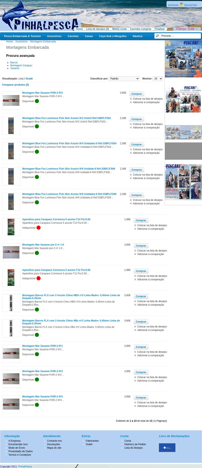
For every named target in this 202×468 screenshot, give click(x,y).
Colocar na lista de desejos (148, 98)
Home (79, 29)
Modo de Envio (16, 447)
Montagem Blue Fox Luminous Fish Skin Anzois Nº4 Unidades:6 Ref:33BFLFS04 (69, 143)
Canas (89, 36)
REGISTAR (190, 5)
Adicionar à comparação (146, 102)
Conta (127, 440)
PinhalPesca (25, 466)
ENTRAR (173, 5)
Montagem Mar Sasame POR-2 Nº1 (42, 346)
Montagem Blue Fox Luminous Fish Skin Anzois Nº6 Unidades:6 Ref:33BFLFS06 (69, 194)
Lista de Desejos (133, 447)
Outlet (89, 444)
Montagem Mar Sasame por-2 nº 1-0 (43, 244)
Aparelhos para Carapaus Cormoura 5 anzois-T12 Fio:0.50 (56, 270)
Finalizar (160, 29)
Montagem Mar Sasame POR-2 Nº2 (42, 371)
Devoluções (53, 444)
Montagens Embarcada (43, 41)
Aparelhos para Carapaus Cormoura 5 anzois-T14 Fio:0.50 (56, 219)
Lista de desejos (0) (97, 29)
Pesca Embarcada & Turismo (22, 36)
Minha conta (119, 29)
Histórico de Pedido (135, 444)
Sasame (14, 68)
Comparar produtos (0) (15, 84)
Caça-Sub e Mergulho (113, 36)
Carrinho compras (140, 29)
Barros (14, 62)
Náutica (137, 36)
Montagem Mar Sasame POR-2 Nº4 (42, 396)
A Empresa (14, 440)
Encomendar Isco (18, 444)
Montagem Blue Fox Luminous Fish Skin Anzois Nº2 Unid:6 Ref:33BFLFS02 (66, 118)
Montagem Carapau (21, 65)
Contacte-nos (54, 440)
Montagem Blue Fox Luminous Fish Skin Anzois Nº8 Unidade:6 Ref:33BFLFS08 (68, 168)
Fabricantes (92, 440)
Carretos (73, 36)
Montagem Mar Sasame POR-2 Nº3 (42, 92)
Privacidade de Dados (20, 451)
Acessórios (54, 36)
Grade (29, 78)
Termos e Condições (19, 454)
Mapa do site (54, 447)
